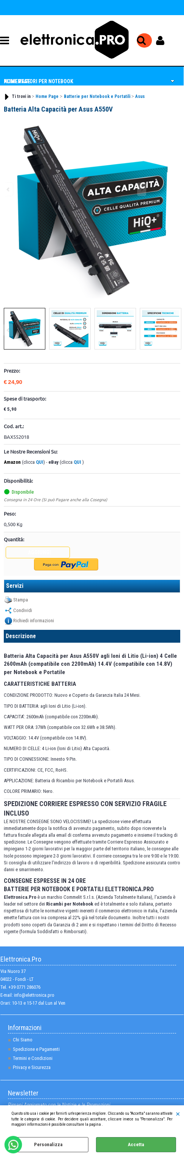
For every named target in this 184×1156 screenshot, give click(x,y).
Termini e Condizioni (33, 1058)
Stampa (20, 600)
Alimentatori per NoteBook (38, 81)
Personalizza (48, 1144)
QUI (39, 462)
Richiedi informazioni (33, 620)
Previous (9, 330)
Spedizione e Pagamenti (36, 1049)
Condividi (22, 610)
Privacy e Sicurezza (32, 1067)
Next (175, 330)
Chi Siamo (22, 1040)
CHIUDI (177, 1113)
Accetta (136, 1144)
